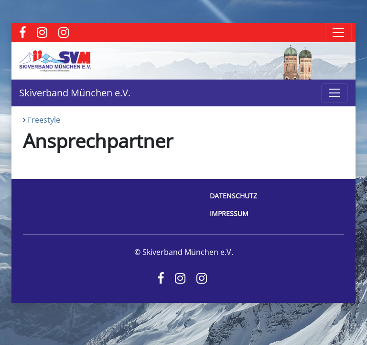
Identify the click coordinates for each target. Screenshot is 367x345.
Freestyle (44, 120)
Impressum (229, 213)
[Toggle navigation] (338, 32)
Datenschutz (233, 195)
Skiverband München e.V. (74, 92)
